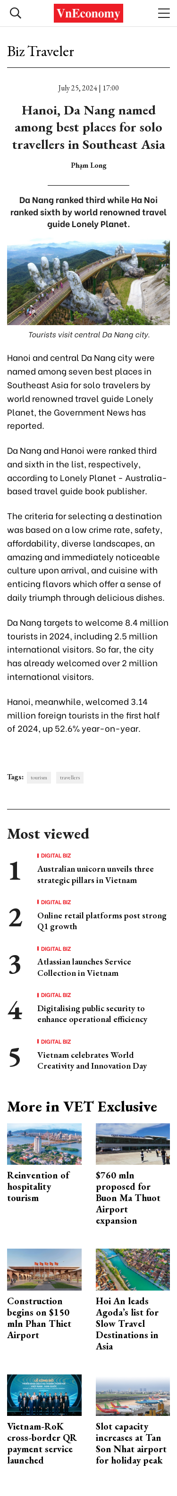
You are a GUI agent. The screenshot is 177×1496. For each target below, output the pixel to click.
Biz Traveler (40, 51)
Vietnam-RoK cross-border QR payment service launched (42, 1443)
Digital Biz (56, 855)
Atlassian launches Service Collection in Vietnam (84, 967)
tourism (39, 777)
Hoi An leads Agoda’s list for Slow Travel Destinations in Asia (127, 1323)
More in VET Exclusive (82, 1106)
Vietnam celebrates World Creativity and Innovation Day (92, 1060)
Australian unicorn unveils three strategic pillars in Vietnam (95, 874)
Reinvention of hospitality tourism (38, 1186)
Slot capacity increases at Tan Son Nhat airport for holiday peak (131, 1443)
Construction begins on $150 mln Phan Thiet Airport (39, 1318)
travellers (70, 777)
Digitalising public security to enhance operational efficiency (92, 1013)
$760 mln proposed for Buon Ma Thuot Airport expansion (128, 1197)
